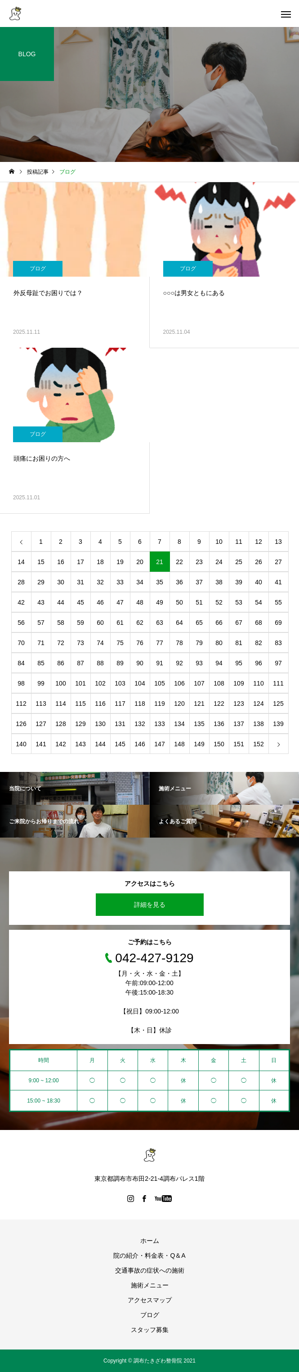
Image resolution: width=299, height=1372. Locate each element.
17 (80, 561)
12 (258, 541)
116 (100, 703)
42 (21, 602)
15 (41, 561)
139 (278, 723)
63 (159, 622)
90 (139, 663)
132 (139, 723)
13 (278, 541)
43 (41, 602)
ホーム (149, 1240)
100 (60, 683)
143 (80, 744)
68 (258, 622)
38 (219, 582)
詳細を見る (149, 904)
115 (80, 703)
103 (120, 683)
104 (139, 683)
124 (258, 703)
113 (41, 703)
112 (21, 703)
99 (41, 683)
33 (120, 582)
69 (278, 622)
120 (179, 703)
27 (278, 561)
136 (219, 723)
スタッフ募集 (150, 1329)
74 (100, 642)
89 (120, 663)
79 (199, 642)
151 (238, 744)
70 (21, 642)
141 (41, 744)
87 (80, 663)
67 (238, 622)
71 (41, 642)
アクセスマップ (150, 1300)
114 (60, 703)
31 (80, 582)
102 (100, 683)
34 (139, 582)
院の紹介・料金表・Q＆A (149, 1255)
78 (179, 642)
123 (238, 703)
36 (179, 582)
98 (21, 683)
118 (139, 703)
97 (278, 663)
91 (159, 663)
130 (100, 723)
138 (258, 723)
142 (60, 744)
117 (120, 703)
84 (21, 663)
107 (199, 683)
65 (199, 622)
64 (179, 622)
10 (219, 541)
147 (159, 744)
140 (21, 744)
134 (179, 723)
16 (60, 561)
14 (21, 561)
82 (258, 642)
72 (60, 642)
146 (139, 744)
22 (179, 561)
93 (199, 663)
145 (120, 744)
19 (120, 561)
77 (159, 642)
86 (60, 663)
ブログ (38, 268)
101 (80, 683)
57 (41, 622)
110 (258, 683)
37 (199, 582)
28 (21, 582)
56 (21, 622)
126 (21, 723)
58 (60, 622)
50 (179, 602)
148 (179, 744)
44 (60, 602)
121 (199, 703)
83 (278, 642)
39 (238, 582)
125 (278, 703)
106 (179, 683)
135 (199, 723)
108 (219, 683)
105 (159, 683)
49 (159, 602)
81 (238, 642)
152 (258, 744)
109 (238, 683)
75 (120, 642)
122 (219, 703)
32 (100, 582)
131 (120, 723)
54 (258, 602)
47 (120, 602)
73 (80, 642)
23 (199, 561)
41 (278, 582)
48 (139, 602)
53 (238, 602)
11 (238, 541)
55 (278, 602)
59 (80, 622)
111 (278, 683)
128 (60, 723)
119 (159, 703)
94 (219, 663)
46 (100, 602)
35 (159, 582)
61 (120, 622)
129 (80, 723)
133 (159, 723)
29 (41, 582)
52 (219, 602)
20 (139, 561)
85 (41, 663)
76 (139, 642)
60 (100, 622)
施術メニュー (150, 1285)
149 (199, 744)
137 (238, 723)
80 (219, 642)
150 (219, 744)
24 (219, 561)
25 (238, 561)
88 (100, 663)
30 (60, 582)
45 (80, 602)
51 (199, 602)
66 (219, 622)
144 (100, 744)
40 (258, 582)
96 (258, 663)
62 (139, 622)
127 (41, 723)
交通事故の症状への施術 (149, 1270)
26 (258, 561)
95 (238, 663)
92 (179, 663)
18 (100, 561)
